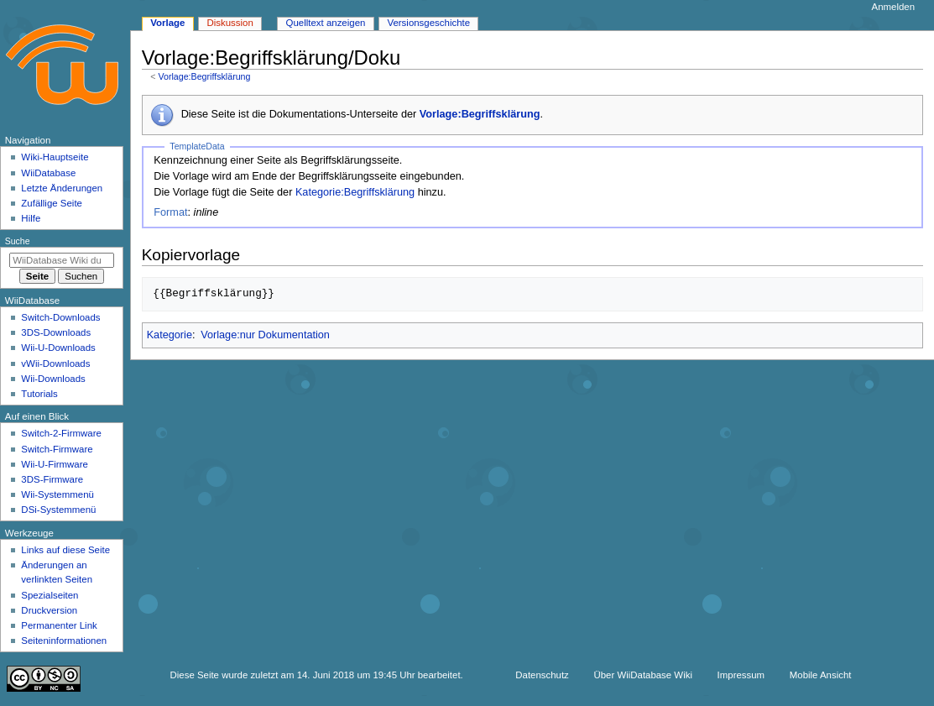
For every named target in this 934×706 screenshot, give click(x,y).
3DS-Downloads (56, 332)
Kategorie (169, 335)
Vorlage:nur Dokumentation (265, 335)
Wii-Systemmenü (57, 494)
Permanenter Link (59, 625)
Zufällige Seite (51, 203)
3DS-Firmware (52, 479)
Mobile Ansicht (821, 675)
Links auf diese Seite (65, 550)
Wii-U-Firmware (54, 464)
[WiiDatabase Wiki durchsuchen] (61, 260)
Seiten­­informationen (64, 640)
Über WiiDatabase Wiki (643, 675)
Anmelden (894, 7)
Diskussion (229, 23)
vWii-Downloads (55, 363)
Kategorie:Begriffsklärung (355, 192)
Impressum (741, 675)
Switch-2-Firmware (61, 433)
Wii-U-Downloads (58, 348)
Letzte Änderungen (61, 188)
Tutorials (39, 394)
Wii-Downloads (53, 379)
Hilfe (30, 218)
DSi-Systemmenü (58, 510)
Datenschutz (542, 675)
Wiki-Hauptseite (54, 157)
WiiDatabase (48, 173)
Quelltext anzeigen (326, 23)
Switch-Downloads (60, 317)
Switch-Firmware (56, 449)
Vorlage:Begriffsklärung (204, 76)
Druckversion (49, 610)
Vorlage (167, 23)
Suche (17, 241)
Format (170, 212)
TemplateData (197, 146)
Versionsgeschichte (428, 23)
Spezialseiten (49, 595)
